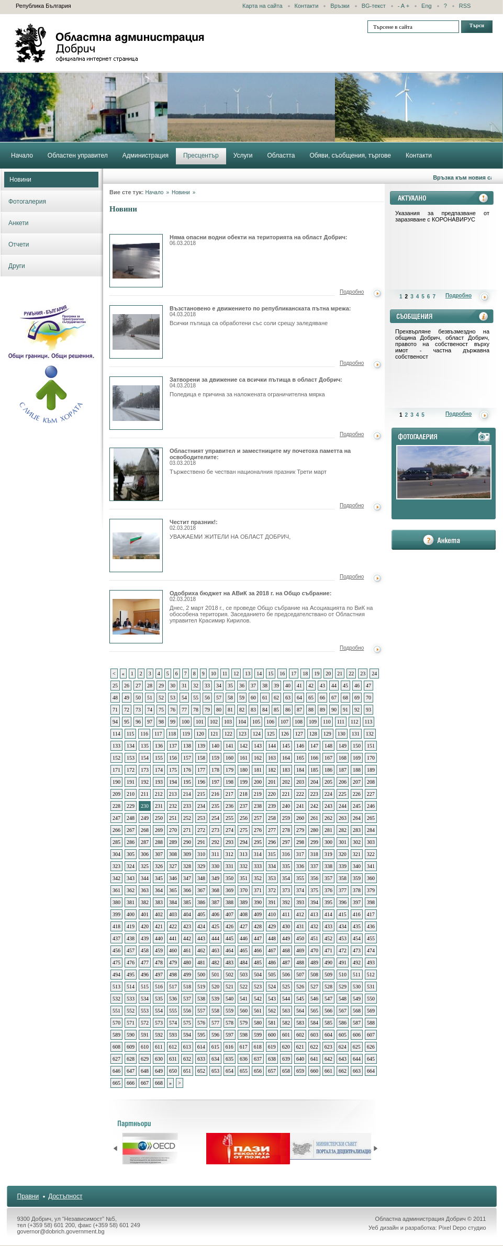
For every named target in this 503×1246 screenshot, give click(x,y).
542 (258, 999)
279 (300, 830)
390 (258, 902)
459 (159, 950)
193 (159, 782)
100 (185, 722)
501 (215, 974)
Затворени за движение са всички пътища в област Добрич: (256, 382)
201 (272, 782)
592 (159, 1035)
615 (215, 1047)
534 (145, 999)
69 (357, 697)
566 (328, 1011)
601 (286, 1035)
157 (187, 758)
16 (282, 673)
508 (314, 974)
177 (201, 770)
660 (314, 1071)
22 (351, 673)
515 (145, 986)
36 (241, 685)
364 (159, 890)
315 (272, 854)
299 (314, 842)
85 (276, 710)
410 (272, 914)
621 (300, 1047)
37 (253, 685)
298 (300, 842)
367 (201, 890)
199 (244, 782)
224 (328, 794)
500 (201, 974)
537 (187, 999)
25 (115, 685)
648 (145, 1071)
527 (314, 986)
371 (258, 890)
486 (272, 962)
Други (16, 266)
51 (149, 697)
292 (215, 842)
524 (272, 986)
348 (201, 878)
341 (371, 866)
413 (314, 914)
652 (201, 1071)
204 (314, 782)
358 (342, 878)
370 (244, 890)
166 (314, 758)
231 (159, 806)
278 (286, 830)
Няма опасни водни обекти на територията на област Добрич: (259, 240)
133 (116, 746)
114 (116, 734)
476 (131, 962)
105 (256, 722)
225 (342, 794)
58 (230, 697)
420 (145, 926)
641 (314, 1059)
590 (131, 1035)
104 (242, 722)
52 (161, 697)
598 (244, 1035)
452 (328, 938)
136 (159, 746)
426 (229, 926)
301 (342, 842)
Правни (28, 1196)
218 (244, 794)
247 (116, 818)
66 (322, 697)
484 (244, 962)
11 (225, 673)
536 (173, 999)
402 (159, 914)
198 (229, 782)
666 (131, 1083)
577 (215, 1023)
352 (258, 878)
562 (272, 1011)
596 (215, 1035)
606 (357, 1035)
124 (257, 734)
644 (357, 1059)
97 (149, 722)
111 (340, 722)
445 (229, 938)
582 (286, 1023)
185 (314, 770)
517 (173, 986)
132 (370, 734)
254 (215, 818)
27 (138, 685)
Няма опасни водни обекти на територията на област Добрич (136, 260)
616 (229, 1047)
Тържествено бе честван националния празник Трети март (248, 472)
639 (286, 1059)
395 (328, 902)
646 (116, 1071)
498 (173, 974)
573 (159, 1023)
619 (272, 1047)
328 (187, 866)
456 (116, 950)
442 (187, 938)
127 (299, 734)
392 (286, 902)
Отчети (18, 244)
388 (229, 902)
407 (229, 914)
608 (116, 1047)
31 (184, 685)
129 (327, 734)
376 (328, 890)
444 (215, 938)
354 (286, 878)
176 (187, 770)
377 (342, 890)
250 (159, 818)
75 (161, 710)
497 (159, 974)
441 (173, 938)
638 (272, 1059)
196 (201, 782)
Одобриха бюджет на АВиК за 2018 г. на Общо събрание (136, 616)
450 (300, 938)
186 (328, 770)
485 (258, 962)
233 (187, 806)
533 (131, 999)
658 (286, 1071)
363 (145, 890)
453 (342, 938)
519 (201, 986)
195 (187, 782)
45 (345, 685)
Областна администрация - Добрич (110, 43)
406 (215, 914)
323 (116, 866)
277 (272, 830)
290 (187, 842)
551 (116, 1011)
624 (342, 1047)
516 (159, 986)
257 (258, 818)
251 (173, 818)
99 (172, 722)
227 (371, 794)
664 (371, 1071)
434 (342, 926)
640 (300, 1059)
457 (131, 950)
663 (357, 1071)
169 (357, 758)
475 (116, 962)
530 (357, 986)
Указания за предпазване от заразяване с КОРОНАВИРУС (442, 216)
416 (357, 914)
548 (342, 999)
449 (286, 938)
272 (201, 830)
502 (229, 974)
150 (357, 746)
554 (159, 1011)
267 (131, 830)
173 (145, 770)
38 (264, 685)
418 (116, 926)
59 (241, 697)
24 (374, 673)
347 (187, 878)
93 (368, 710)
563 (286, 1011)
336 (300, 866)
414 (328, 914)
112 (355, 722)
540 (229, 999)
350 (229, 878)
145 (286, 746)
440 (159, 938)
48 (115, 697)
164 (286, 758)
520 (215, 986)
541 (244, 999)
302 (357, 842)
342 (116, 878)
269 (159, 830)
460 (173, 950)
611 (159, 1047)
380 (116, 902)
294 (244, 842)
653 (215, 1071)
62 (276, 697)
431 (300, 926)
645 (371, 1059)
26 (126, 685)
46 (357, 685)
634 (215, 1059)
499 (187, 974)
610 (145, 1047)
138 (187, 746)
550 (371, 999)
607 (371, 1035)
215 (201, 794)
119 (186, 734)
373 (286, 890)
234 (201, 806)
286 (131, 842)
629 (145, 1059)
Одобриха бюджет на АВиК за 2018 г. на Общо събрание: (250, 596)
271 (187, 830)
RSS (465, 6)
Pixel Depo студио (462, 1228)
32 (195, 685)
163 (272, 758)
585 (328, 1023)
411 (286, 914)
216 (215, 794)
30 (172, 685)
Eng (426, 6)
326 (159, 866)
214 (187, 794)
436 (371, 926)
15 (270, 673)
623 (328, 1047)
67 (334, 697)
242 (314, 806)
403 (173, 914)
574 (173, 1023)
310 (201, 854)
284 (371, 830)
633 (201, 1059)
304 (116, 854)
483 (229, 962)
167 (328, 758)
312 (229, 854)
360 (371, 878)
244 (342, 806)
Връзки (339, 6)
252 (187, 818)
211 (145, 794)
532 (116, 999)
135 (145, 746)
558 (215, 1011)
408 (244, 914)
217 (229, 794)
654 (229, 1071)
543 (272, 999)
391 (272, 902)
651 (187, 1071)
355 (300, 878)
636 (244, 1059)
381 (131, 902)
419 (131, 926)
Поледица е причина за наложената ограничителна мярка (247, 394)
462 (201, 950)
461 (187, 950)
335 (286, 866)
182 (272, 770)
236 (229, 806)
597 (229, 1035)
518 (187, 986)
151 (371, 746)
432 (314, 926)
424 (201, 926)
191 (131, 782)
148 (328, 746)
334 (272, 866)
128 (313, 734)
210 (131, 794)
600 (272, 1035)
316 (286, 854)
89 (322, 710)
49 (126, 697)
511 (357, 974)
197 (215, 782)
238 (258, 806)
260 (300, 818)
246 (371, 806)
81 (230, 710)
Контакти (307, 6)
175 (173, 770)
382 (145, 902)
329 (201, 866)
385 (187, 902)
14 (259, 673)
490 (328, 962)
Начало (155, 192)
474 (371, 950)
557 (201, 1011)
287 (145, 842)
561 (258, 1011)
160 (229, 758)
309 (187, 854)
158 (201, 758)
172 (131, 770)
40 (287, 685)
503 (244, 974)
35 (230, 685)
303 (371, 842)
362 (131, 890)
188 (357, 770)
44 (334, 685)
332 (244, 866)
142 (244, 746)
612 (173, 1047)
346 (173, 878)
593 (173, 1035)
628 (131, 1059)
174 (159, 770)
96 (138, 722)
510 (342, 974)
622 (314, 1047)
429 (272, 926)
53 (172, 697)
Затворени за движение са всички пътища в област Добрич (136, 403)
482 (215, 962)
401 (145, 914)
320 (342, 854)
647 (131, 1071)
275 (244, 830)
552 (131, 1011)
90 (334, 710)
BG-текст (374, 6)
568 (357, 1011)
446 (244, 938)
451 (314, 938)
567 (342, 1011)
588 (371, 1023)
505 (272, 974)
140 (215, 746)
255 (229, 818)
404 (187, 914)
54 (184, 697)
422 (173, 926)
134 (131, 746)
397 (357, 902)
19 (316, 673)
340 (357, 866)
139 (201, 746)
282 (342, 830)
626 (371, 1047)
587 (357, 1023)
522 (244, 986)
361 (116, 890)
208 (371, 782)
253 (201, 818)
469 (300, 950)
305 (131, 854)
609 (131, 1047)
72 (126, 710)
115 (131, 734)
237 (244, 806)
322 (371, 854)
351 (244, 878)
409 (258, 914)
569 (371, 1011)
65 (311, 697)
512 (371, 974)
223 (314, 794)
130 (341, 734)
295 (258, 842)
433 (328, 926)
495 (131, 974)
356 (314, 878)
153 (131, 758)
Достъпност (65, 1196)
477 (145, 962)
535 (159, 999)
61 (264, 697)
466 (258, 950)
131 (356, 734)
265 (371, 818)
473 (357, 950)
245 (357, 806)
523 (258, 986)
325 (145, 866)
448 (272, 938)
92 (357, 710)
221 (286, 794)
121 (214, 734)
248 (131, 818)
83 (253, 710)
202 (286, 782)
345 (159, 878)
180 (244, 770)
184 (300, 770)
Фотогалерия (27, 201)
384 (173, 902)
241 (300, 806)
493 (371, 962)
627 (116, 1059)
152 (116, 758)
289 (173, 842)
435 (357, 926)
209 (116, 794)
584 (314, 1023)
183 (286, 770)
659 (300, 1071)
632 (187, 1059)
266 (116, 830)
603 (314, 1035)
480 (187, 962)
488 (300, 962)
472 (342, 950)
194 (173, 782)
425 (215, 926)
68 (345, 697)
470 (314, 950)
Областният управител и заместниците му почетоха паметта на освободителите (136, 474)
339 (342, 866)
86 (287, 710)
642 (328, 1059)
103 (228, 722)
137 (173, 746)
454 (357, 938)
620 (286, 1047)
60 (253, 697)
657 (272, 1071)
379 (371, 890)
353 (272, 878)
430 (286, 926)
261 (314, 818)
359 (357, 878)
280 (314, 830)
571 (131, 1023)
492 (357, 962)
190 (116, 782)
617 (244, 1047)
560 (244, 1011)
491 (342, 962)
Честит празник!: (194, 525)
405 (201, 914)
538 (201, 999)
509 (328, 974)
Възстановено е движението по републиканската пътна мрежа (136, 332)
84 (264, 710)
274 (229, 830)
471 (328, 950)
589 (116, 1035)
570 (116, 1023)
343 (131, 878)
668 (159, 1083)
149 (342, 746)
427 (244, 926)
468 (286, 950)
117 (158, 734)
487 (286, 962)
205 (328, 782)
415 (342, 914)
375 (314, 890)
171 (116, 770)
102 (214, 722)
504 (258, 974)
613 (187, 1047)
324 (131, 866)
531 (371, 986)
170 (371, 758)
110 (327, 722)
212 (159, 794)
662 (342, 1071)
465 (244, 950)
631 (173, 1059)
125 (271, 734)
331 (229, 866)
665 (116, 1083)
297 (286, 842)
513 (116, 986)
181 (258, 770)
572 (145, 1023)
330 (215, 866)
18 (305, 673)
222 (300, 794)
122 (228, 734)
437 (116, 938)
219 (258, 794)
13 (247, 673)
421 (159, 926)
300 (328, 842)
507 (300, 974)
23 (362, 673)
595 (201, 1035)
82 (241, 710)
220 (272, 794)
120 (200, 734)
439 (145, 938)
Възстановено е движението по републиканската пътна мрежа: (260, 311)
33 (207, 685)
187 (342, 770)
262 (328, 818)
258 (272, 818)
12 (236, 673)
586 (342, 1023)
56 (207, 697)
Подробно (352, 292)
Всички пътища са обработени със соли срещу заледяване (249, 323)
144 (272, 746)
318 (314, 854)
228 (116, 806)
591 (145, 1035)
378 (357, 890)
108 (299, 722)
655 (244, 1071)
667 (145, 1083)
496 (145, 974)
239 (272, 806)
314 (258, 854)
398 (371, 902)
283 (357, 830)
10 (213, 673)
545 (300, 999)
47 (368, 685)
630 (159, 1059)
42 (311, 685)
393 (300, 902)
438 (131, 938)
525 (286, 986)
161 (244, 758)
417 (371, 914)
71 (115, 710)
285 (116, 842)
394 (314, 902)
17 (293, 673)
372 (272, 890)
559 (229, 1011)
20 (328, 673)
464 (229, 950)
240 (286, 806)
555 (173, 1011)
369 (229, 890)
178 (215, 770)
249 (145, 818)
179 (229, 770)
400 (131, 914)
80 (218, 710)
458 (145, 950)
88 (311, 710)
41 (299, 685)
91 (345, 710)
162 (258, 758)
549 (357, 999)
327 (173, 866)
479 (173, 962)
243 (328, 806)
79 (207, 710)
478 (159, 962)
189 (371, 770)
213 (173, 794)
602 (300, 1035)
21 (339, 673)
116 (144, 734)
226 (357, 794)
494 (116, 974)
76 (172, 710)
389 (244, 902)
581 (272, 1023)
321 (357, 854)
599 (258, 1035)
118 (172, 734)
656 (258, 1071)
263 (342, 818)
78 (195, 710)
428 (258, 926)
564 (300, 1011)
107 (284, 722)
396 (342, 902)
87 (299, 710)
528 (328, 986)
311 (215, 854)
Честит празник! (136, 545)
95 (126, 722)
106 (270, 722)
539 (215, 999)
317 (300, 854)
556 (187, 1011)
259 (286, 818)
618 (258, 1047)
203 (300, 782)
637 (258, 1059)
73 (138, 710)
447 (258, 938)
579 (244, 1023)
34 (218, 685)
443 (201, 938)
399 (116, 914)
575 (187, 1023)
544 (286, 999)
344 (145, 878)
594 (187, 1035)
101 (200, 722)
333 (258, 866)
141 (229, 746)
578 (229, 1023)
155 (159, 758)
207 (357, 782)
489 (314, 962)
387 (215, 902)
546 (314, 999)
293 (229, 842)
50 (138, 697)
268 (145, 830)
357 (328, 878)
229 (131, 806)
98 (161, 722)
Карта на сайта (262, 6)
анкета (444, 540)
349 (215, 878)
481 (201, 962)
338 (328, 866)
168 (342, 758)
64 (299, 697)
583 (300, 1023)
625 (357, 1047)
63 (287, 697)
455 (371, 938)
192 (145, 782)
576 (201, 1023)
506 (286, 974)
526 (300, 986)
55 (195, 697)
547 (328, 999)
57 (218, 697)
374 (300, 890)
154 (145, 758)
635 (229, 1059)
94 (115, 722)
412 (300, 914)
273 (215, 830)
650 (173, 1071)
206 (342, 782)
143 (258, 746)
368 (215, 890)
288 (159, 842)
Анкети (18, 223)
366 (187, 890)
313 (244, 854)
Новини (20, 179)
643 (342, 1059)
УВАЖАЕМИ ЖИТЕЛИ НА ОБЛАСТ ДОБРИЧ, (230, 536)
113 (369, 722)
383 (159, 902)
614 (201, 1047)
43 (322, 685)
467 (272, 950)
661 (328, 1071)
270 (173, 830)
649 (159, 1071)
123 (243, 734)
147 (314, 746)
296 (272, 842)
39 (276, 685)
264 (357, 818)
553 (145, 1011)
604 (328, 1035)
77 (184, 710)
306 (145, 854)
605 (342, 1035)
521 (229, 986)
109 (313, 722)
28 (149, 685)
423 (187, 926)
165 (300, 758)
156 (173, 758)
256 (244, 818)
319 (328, 854)
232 (173, 806)
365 (173, 890)
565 (314, 1011)
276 (258, 830)
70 (368, 697)
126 (285, 734)
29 (161, 685)
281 (328, 830)
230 (145, 806)
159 (215, 758)
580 (258, 1023)
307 (159, 854)
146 (300, 746)
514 (131, 986)
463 (215, 950)
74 (149, 710)
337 (314, 866)
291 (201, 842)
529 (342, 986)
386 (201, 902)
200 (258, 782)
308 (173, 854)
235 (215, 806)
